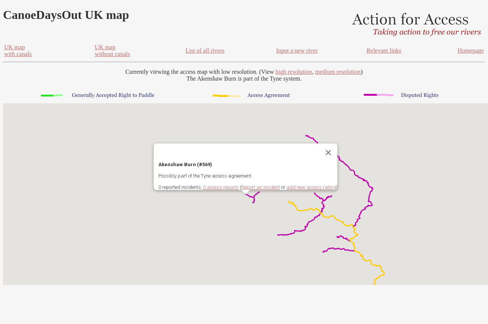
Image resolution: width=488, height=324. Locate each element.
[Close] (328, 152)
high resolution (293, 72)
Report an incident (260, 187)
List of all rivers (205, 50)
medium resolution (337, 72)
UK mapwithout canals (112, 50)
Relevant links (383, 50)
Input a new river (297, 50)
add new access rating (311, 187)
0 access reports (221, 187)
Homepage (471, 50)
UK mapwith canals (17, 50)
